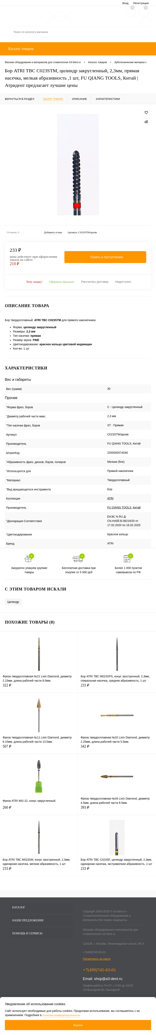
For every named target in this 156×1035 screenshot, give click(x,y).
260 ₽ (39, 809)
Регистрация (141, 3)
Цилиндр (13, 601)
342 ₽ (117, 748)
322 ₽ (39, 687)
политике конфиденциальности (61, 1015)
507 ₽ (39, 748)
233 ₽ (117, 687)
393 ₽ (117, 809)
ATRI (110, 498)
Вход (125, 3)
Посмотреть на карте (96, 959)
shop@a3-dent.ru (108, 979)
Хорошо (78, 1025)
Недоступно (123, 281)
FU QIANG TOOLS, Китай (124, 507)
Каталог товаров (20, 49)
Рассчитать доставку (94, 281)
